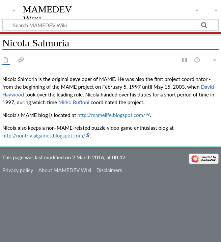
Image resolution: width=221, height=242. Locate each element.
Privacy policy (17, 170)
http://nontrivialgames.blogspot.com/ (43, 135)
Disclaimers (109, 170)
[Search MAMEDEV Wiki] (110, 24)
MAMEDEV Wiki (47, 14)
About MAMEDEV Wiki (64, 170)
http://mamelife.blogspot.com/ (111, 115)
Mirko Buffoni (73, 102)
